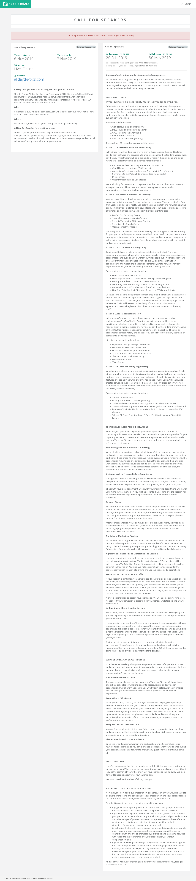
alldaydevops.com (29, 79)
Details (50, 878)
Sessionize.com (15, 4)
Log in (186, 3)
